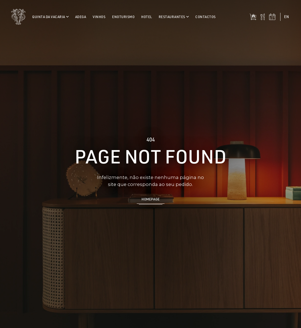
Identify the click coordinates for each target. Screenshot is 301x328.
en (286, 16)
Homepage (150, 199)
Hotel (146, 16)
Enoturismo (123, 16)
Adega (80, 16)
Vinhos (99, 16)
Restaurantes (174, 16)
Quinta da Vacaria (50, 16)
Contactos (205, 16)
